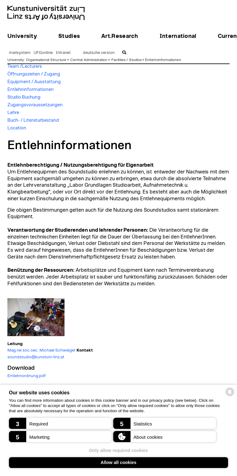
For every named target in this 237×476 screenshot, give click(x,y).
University (15, 60)
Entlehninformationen (163, 60)
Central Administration (88, 60)
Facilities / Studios (126, 60)
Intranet (63, 53)
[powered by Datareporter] (230, 395)
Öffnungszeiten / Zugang (33, 74)
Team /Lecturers (24, 66)
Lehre (13, 112)
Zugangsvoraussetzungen (35, 105)
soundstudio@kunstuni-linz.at (35, 357)
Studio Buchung (23, 97)
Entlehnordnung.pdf (26, 376)
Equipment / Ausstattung (34, 81)
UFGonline (43, 53)
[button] (60, 423)
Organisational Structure (46, 60)
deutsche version (98, 53)
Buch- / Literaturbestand (33, 120)
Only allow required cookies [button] (118, 450)
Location (16, 128)
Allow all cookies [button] (118, 462)
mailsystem (20, 53)
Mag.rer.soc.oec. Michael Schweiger (41, 350)
